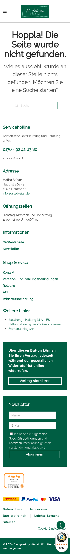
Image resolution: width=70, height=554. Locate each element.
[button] (5, 11)
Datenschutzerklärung (24, 443)
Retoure (9, 286)
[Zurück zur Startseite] (35, 11)
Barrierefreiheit (15, 515)
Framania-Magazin (21, 329)
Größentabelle (13, 242)
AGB (6, 292)
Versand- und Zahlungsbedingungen (30, 279)
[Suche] (35, 105)
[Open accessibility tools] (60, 525)
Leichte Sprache (47, 515)
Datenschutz (12, 509)
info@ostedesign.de (16, 193)
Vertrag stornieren (35, 381)
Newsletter (11, 249)
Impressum (38, 509)
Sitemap (9, 522)
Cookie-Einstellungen (52, 528)
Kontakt (8, 272)
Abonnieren (34, 454)
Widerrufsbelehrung (18, 299)
